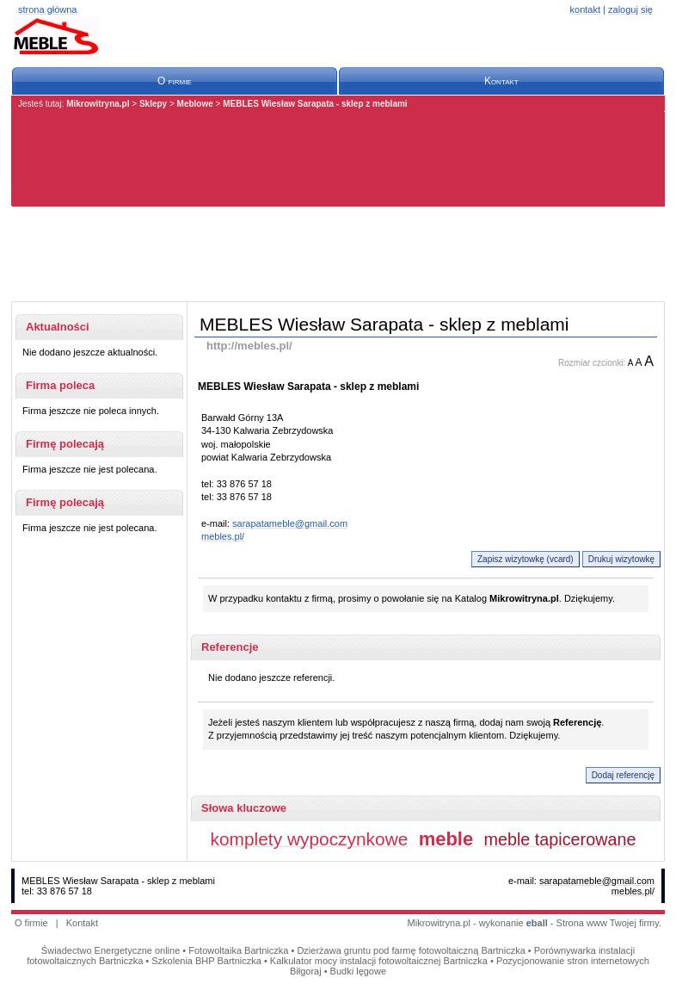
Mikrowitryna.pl (97, 103)
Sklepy (153, 103)
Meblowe (195, 103)
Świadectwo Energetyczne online (110, 950)
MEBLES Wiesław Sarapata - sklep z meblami (315, 103)
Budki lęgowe (358, 971)
